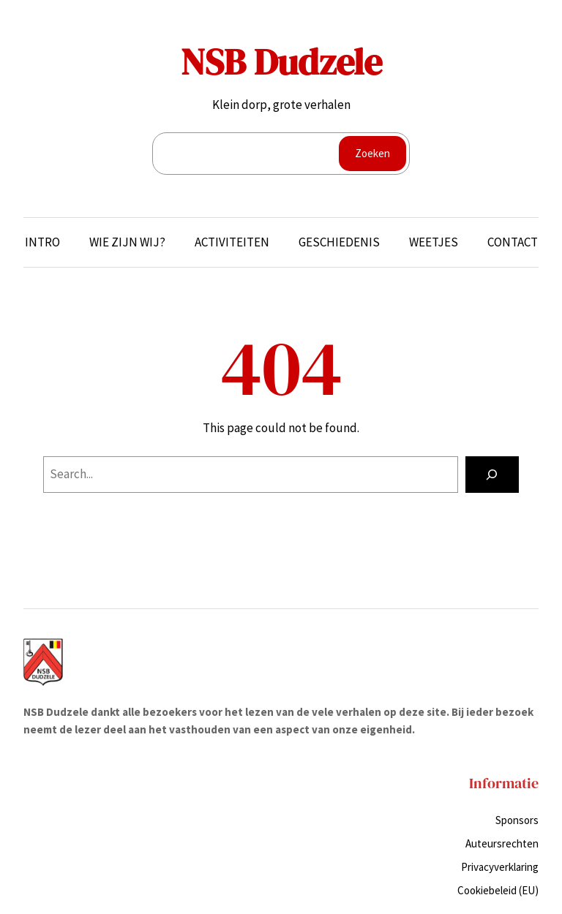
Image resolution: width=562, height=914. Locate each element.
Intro (42, 242)
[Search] (492, 475)
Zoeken (372, 153)
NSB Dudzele (281, 62)
